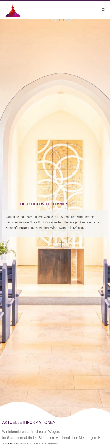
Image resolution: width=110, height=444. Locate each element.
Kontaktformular (16, 227)
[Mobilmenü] (103, 10)
